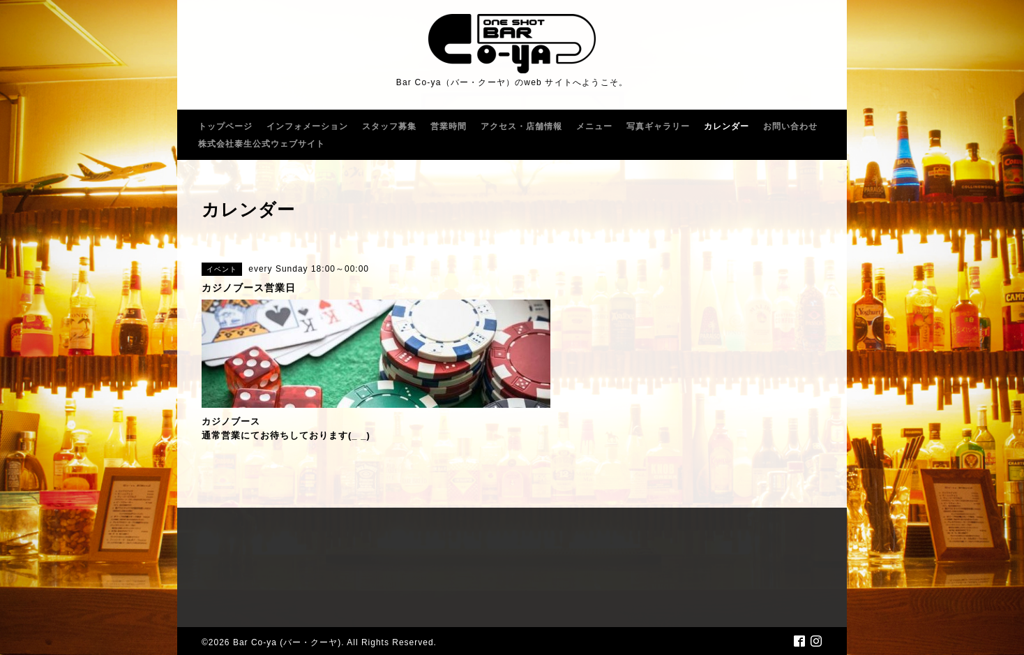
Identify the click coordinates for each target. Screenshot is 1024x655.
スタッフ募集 (389, 126)
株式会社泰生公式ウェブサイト (261, 144)
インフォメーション (307, 126)
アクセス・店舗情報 (521, 126)
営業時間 (448, 126)
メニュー (594, 126)
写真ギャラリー (658, 126)
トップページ (225, 126)
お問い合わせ (790, 126)
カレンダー (726, 126)
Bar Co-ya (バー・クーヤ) (287, 642)
